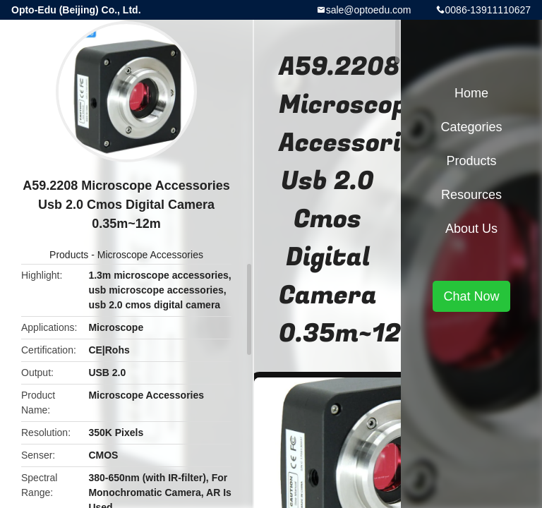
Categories (471, 127)
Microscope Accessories (150, 254)
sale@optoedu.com (368, 10)
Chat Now (471, 296)
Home (471, 93)
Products (68, 254)
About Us (471, 229)
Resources (471, 195)
